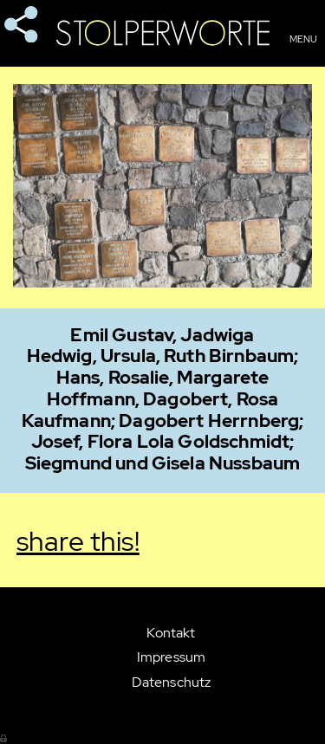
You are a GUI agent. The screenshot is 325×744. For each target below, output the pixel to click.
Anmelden (4, 737)
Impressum (171, 657)
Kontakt (170, 633)
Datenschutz (171, 682)
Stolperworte (163, 33)
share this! (22, 25)
